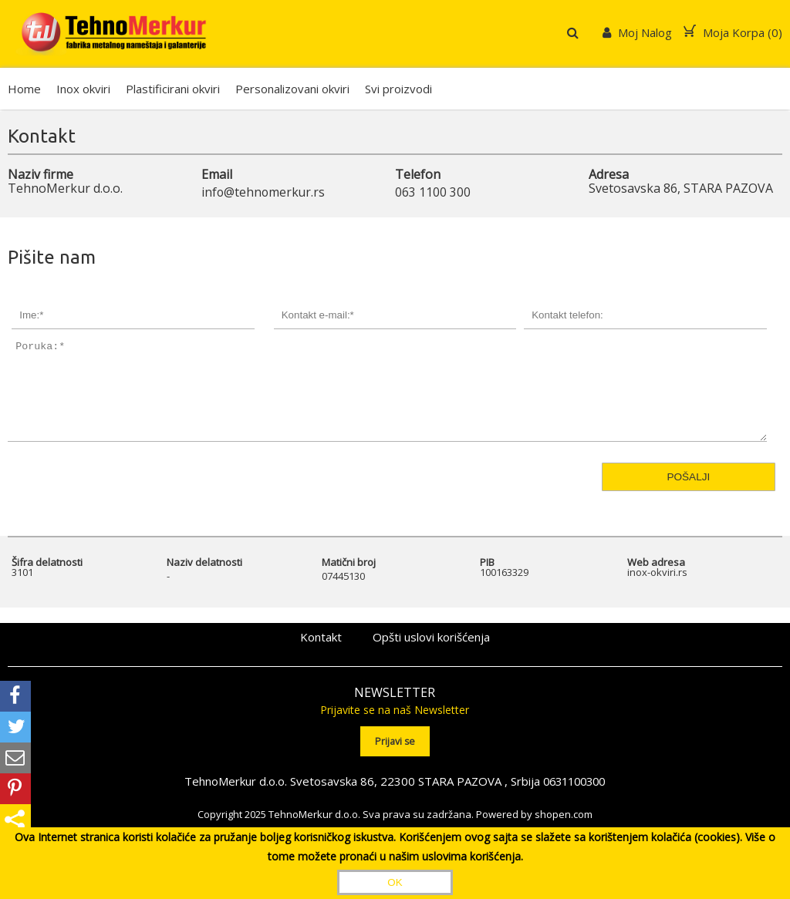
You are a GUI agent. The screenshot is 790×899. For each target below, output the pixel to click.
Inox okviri (83, 88)
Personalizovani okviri (292, 88)
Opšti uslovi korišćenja (431, 657)
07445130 (343, 595)
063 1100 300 (433, 192)
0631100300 (574, 799)
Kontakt (321, 657)
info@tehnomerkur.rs (264, 192)
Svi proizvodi (398, 88)
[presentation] (90, 532)
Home (24, 88)
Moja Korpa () (733, 32)
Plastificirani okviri (173, 88)
